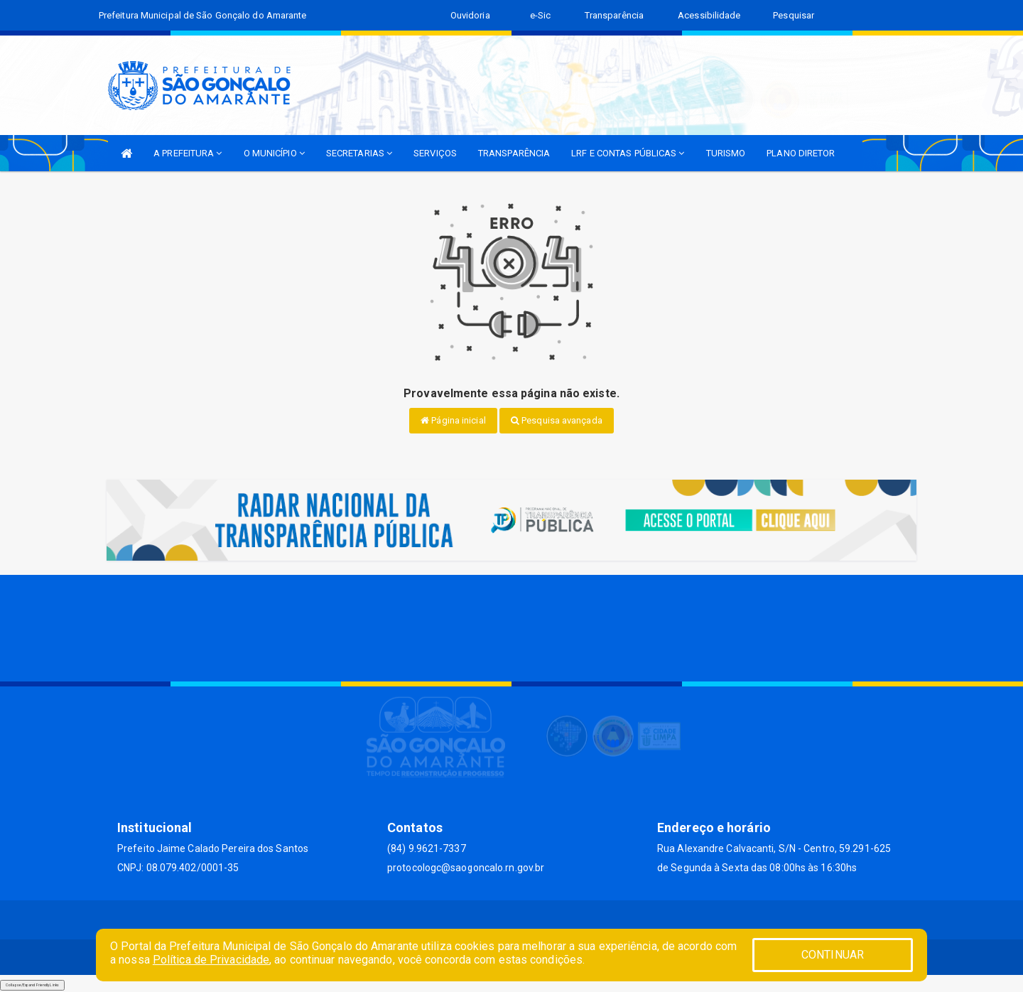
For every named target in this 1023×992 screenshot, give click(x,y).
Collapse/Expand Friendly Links (32, 985)
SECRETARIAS (359, 153)
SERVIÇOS (435, 153)
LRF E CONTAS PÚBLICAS (627, 153)
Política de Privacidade (211, 959)
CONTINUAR (832, 954)
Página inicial (453, 420)
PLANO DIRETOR (801, 153)
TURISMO (726, 153)
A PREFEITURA (187, 153)
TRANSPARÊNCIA (514, 153)
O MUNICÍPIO (274, 153)
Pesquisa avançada (556, 420)
